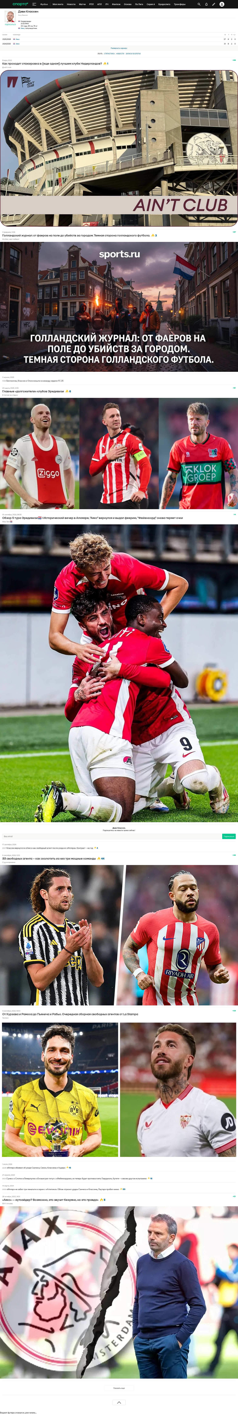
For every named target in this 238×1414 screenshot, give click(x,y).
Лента (100, 54)
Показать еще (119, 1388)
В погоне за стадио (10, 395)
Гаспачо (5, 1018)
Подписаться (10, 25)
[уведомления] (206, 4)
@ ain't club (6, 67)
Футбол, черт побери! (10, 239)
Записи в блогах (133, 54)
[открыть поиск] (199, 4)
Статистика (109, 54)
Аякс (23, 28)
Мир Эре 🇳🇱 (7, 521)
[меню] (34, 4)
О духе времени (8, 862)
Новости (120, 54)
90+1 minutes (7, 1203)
